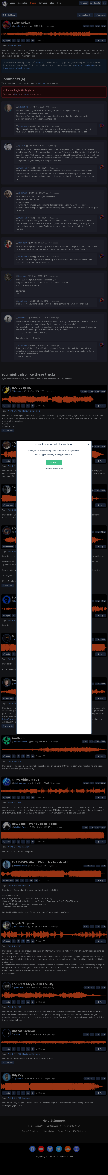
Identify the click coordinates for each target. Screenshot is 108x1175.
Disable (54, 462)
